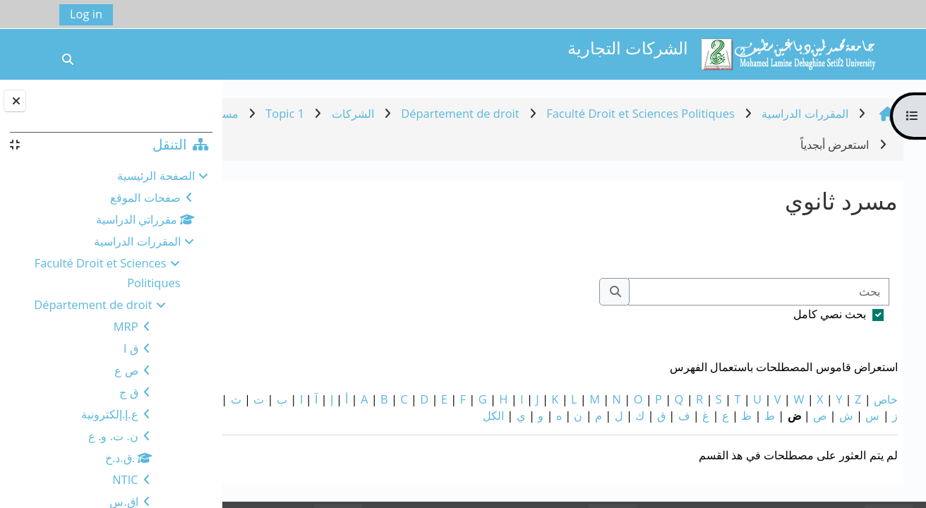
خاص (886, 399)
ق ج (128, 392)
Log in (86, 14)
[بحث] (758, 292)
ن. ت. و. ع (113, 436)
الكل (359, 415)
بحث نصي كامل (830, 314)
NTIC (125, 479)
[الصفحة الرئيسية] (787, 52)
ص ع (126, 370)
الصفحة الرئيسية (155, 175)
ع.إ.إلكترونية (109, 414)
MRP (126, 326)
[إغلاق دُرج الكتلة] (15, 101)
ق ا (131, 348)
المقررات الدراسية (137, 241)
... (262, 246)
